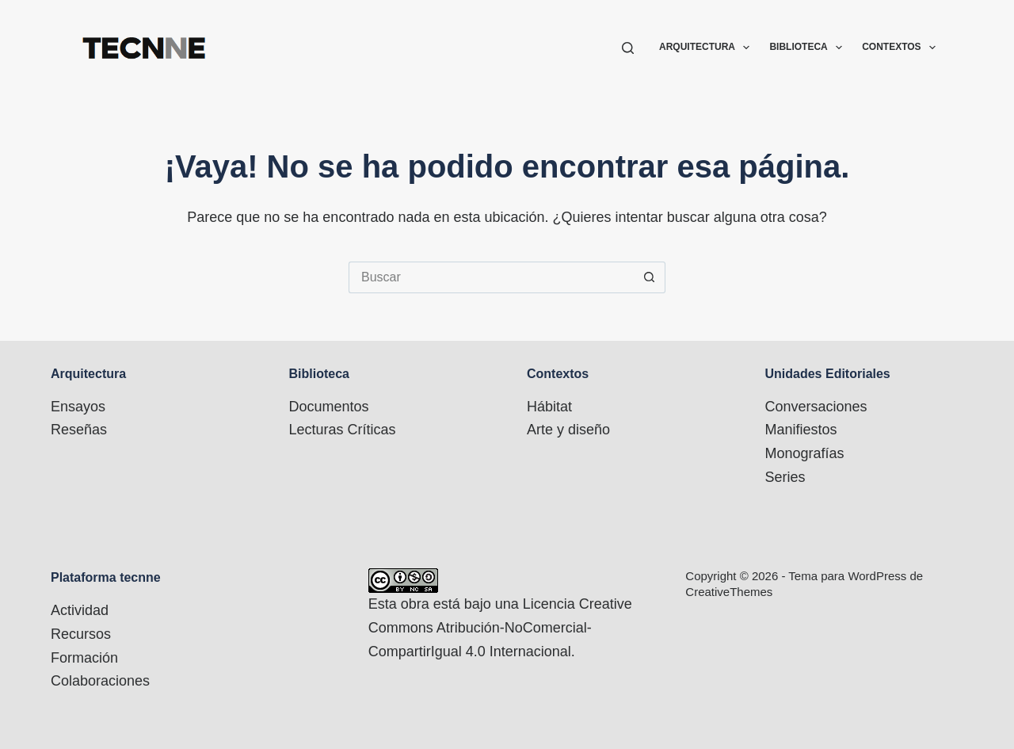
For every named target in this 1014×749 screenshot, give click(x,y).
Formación (84, 658)
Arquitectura (707, 47)
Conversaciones (816, 407)
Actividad (80, 610)
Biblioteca (808, 47)
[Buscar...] (491, 277)
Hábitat (549, 407)
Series (785, 477)
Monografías (804, 453)
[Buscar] (628, 48)
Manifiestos (801, 430)
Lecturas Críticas (342, 430)
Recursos (81, 634)
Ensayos (78, 407)
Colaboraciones (100, 681)
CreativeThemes (728, 591)
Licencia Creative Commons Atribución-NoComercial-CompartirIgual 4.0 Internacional (500, 627)
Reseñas (79, 430)
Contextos (899, 47)
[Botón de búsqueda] (649, 277)
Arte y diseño (568, 430)
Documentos (329, 407)
